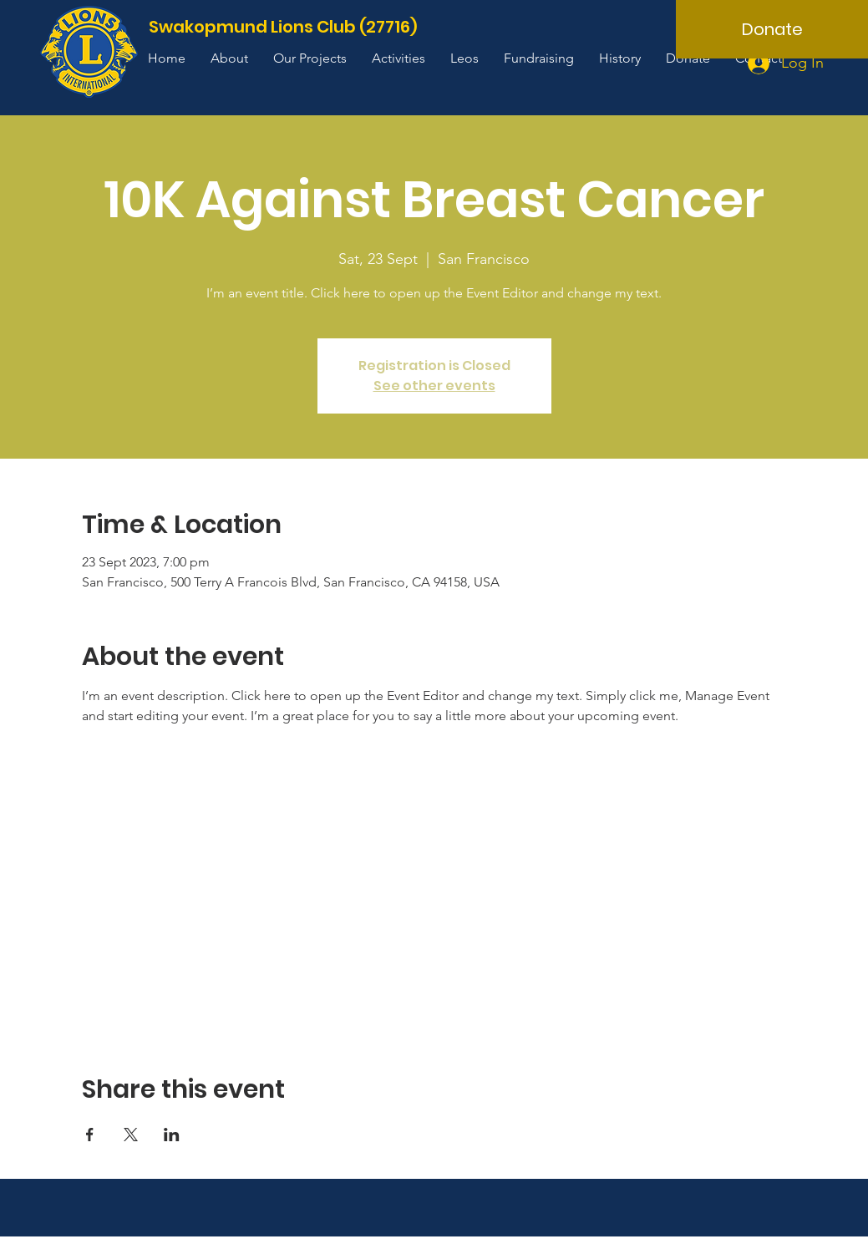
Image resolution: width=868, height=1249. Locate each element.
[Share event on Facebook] (90, 1134)
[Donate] (772, 29)
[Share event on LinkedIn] (172, 1134)
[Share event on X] (131, 1134)
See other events (434, 385)
